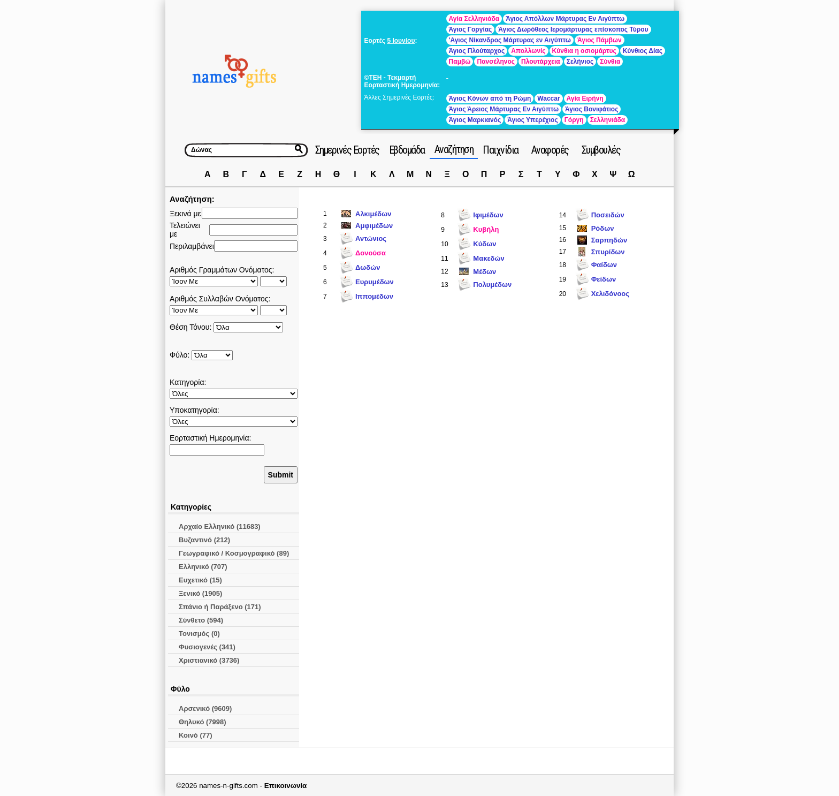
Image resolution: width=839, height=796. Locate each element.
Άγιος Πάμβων (599, 40)
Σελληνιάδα (608, 120)
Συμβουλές (601, 149)
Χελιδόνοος (610, 294)
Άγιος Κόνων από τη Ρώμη (490, 98)
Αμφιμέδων (374, 226)
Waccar (548, 98)
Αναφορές (550, 149)
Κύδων (484, 244)
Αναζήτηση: (192, 198)
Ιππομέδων (374, 296)
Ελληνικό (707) (203, 567)
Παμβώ (460, 61)
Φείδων (603, 279)
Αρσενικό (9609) (205, 708)
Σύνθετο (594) (201, 620)
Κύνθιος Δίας (642, 51)
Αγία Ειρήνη (585, 98)
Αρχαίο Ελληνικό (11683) (220, 526)
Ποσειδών (607, 215)
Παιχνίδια (500, 149)
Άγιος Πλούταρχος (477, 51)
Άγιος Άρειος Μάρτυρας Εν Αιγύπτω (504, 109)
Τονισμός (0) (199, 634)
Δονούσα (370, 253)
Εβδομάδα (407, 149)
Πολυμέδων (492, 285)
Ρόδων (602, 228)
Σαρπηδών (609, 240)
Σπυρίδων (608, 252)
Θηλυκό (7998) (202, 722)
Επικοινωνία (285, 786)
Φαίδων (604, 265)
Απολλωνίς (528, 51)
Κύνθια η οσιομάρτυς (584, 51)
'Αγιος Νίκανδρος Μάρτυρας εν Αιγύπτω (510, 40)
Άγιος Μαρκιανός (475, 120)
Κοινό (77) (195, 735)
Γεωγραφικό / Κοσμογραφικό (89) (234, 553)
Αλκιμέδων (373, 214)
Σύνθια (610, 61)
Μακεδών (488, 258)
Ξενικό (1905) (200, 593)
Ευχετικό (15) (200, 580)
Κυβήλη (486, 229)
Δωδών (367, 267)
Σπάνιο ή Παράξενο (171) (220, 607)
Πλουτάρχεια (540, 61)
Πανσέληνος (496, 61)
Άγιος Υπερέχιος (532, 120)
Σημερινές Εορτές (347, 149)
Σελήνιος (580, 61)
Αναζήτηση (454, 149)
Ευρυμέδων (374, 282)
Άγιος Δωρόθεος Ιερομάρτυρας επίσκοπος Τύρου (573, 29)
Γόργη (574, 120)
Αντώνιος (370, 238)
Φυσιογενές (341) (207, 647)
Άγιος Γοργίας (470, 29)
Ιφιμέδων (488, 215)
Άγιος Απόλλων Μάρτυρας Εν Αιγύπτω (565, 18)
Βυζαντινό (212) (204, 540)
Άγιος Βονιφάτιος (591, 109)
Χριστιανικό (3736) (209, 660)
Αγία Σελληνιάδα (474, 18)
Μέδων (484, 272)
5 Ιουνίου (401, 40)
